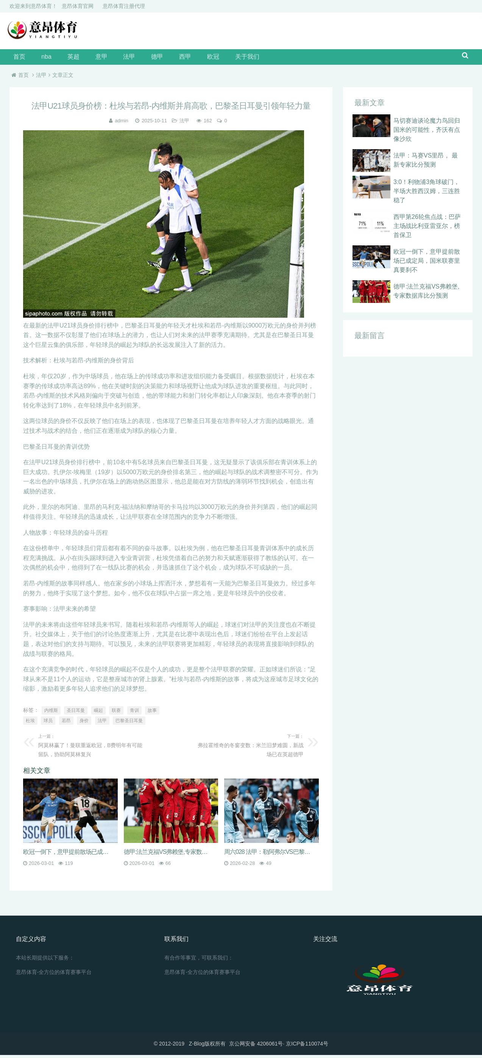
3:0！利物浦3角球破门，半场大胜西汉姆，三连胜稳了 (426, 194)
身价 (84, 723)
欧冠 (186, 58)
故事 (152, 713)
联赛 (116, 713)
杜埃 (30, 723)
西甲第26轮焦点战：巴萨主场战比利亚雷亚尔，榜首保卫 (427, 229)
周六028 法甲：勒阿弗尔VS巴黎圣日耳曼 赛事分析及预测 (269, 855)
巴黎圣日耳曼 (129, 723)
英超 (65, 58)
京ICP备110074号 (307, 1047)
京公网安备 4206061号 (256, 1047)
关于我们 (216, 58)
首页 (18, 58)
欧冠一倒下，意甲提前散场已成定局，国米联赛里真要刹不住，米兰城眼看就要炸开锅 (67, 855)
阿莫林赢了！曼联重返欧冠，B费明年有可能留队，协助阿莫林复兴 (92, 747)
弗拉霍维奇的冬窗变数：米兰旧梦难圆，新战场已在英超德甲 (249, 747)
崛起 (98, 713)
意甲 (89, 58)
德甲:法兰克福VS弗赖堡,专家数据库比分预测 (168, 855)
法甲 (113, 58)
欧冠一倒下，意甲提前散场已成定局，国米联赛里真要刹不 (426, 263)
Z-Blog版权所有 (207, 1047)
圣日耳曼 (76, 713)
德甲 (137, 58)
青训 (134, 713)
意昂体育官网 (78, 6)
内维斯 (51, 713)
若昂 (66, 723)
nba (42, 58)
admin (121, 124)
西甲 (162, 58)
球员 (48, 723)
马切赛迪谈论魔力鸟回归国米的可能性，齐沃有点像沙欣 (426, 132)
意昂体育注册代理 (124, 6)
